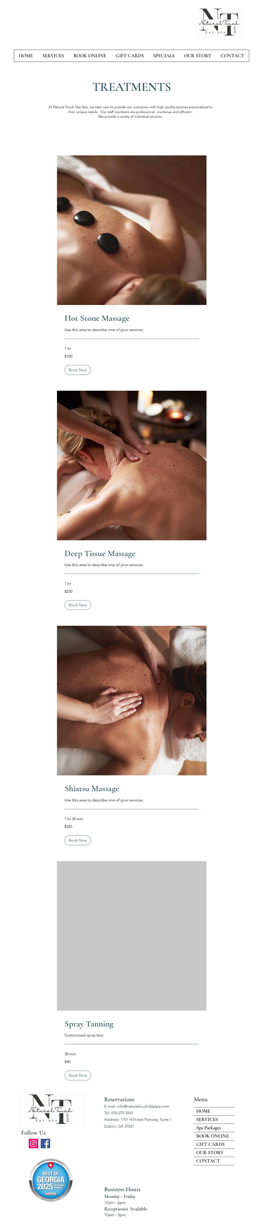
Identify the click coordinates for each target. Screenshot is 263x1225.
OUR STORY (209, 1153)
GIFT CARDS (210, 1144)
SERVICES (207, 1119)
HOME (203, 1111)
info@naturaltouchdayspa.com (143, 1106)
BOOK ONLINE (212, 1136)
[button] (78, 370)
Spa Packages (208, 1128)
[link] (132, 318)
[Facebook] (45, 1143)
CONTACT (208, 1161)
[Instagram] (33, 1143)
